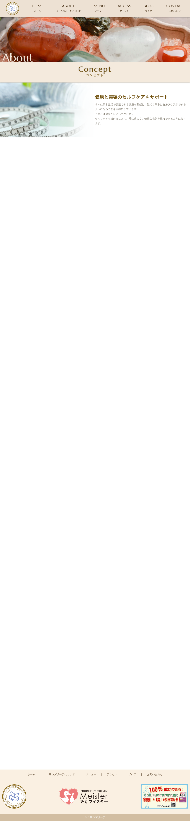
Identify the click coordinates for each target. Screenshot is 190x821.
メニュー (91, 774)
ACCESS (124, 8)
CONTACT (175, 8)
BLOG (148, 8)
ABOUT (68, 8)
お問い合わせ (155, 774)
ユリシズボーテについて (60, 774)
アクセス (112, 774)
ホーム (31, 774)
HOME (37, 8)
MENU (99, 8)
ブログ (132, 774)
